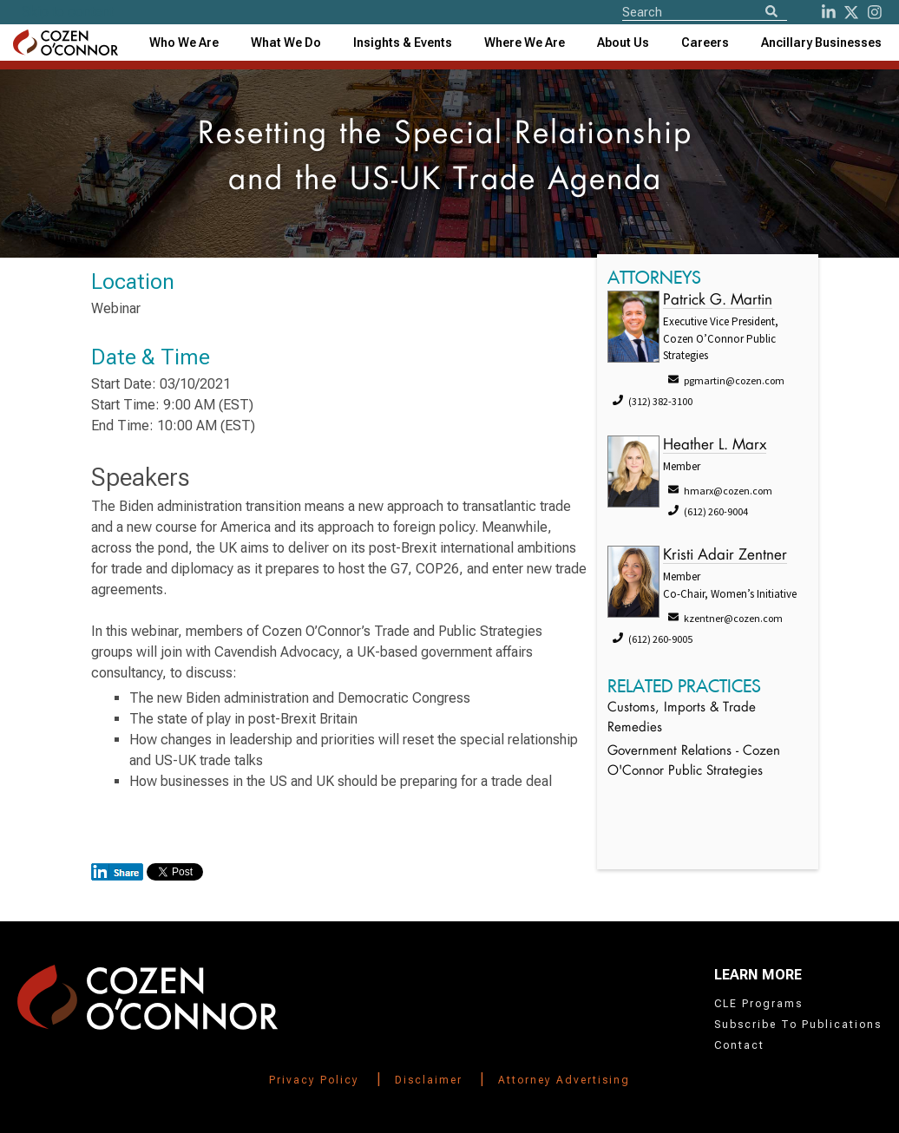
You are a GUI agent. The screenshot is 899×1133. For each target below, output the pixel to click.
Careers (705, 42)
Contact (739, 1045)
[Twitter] (851, 12)
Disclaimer (429, 1080)
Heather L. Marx (714, 445)
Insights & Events (402, 42)
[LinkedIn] (829, 12)
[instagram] (875, 12)
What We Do (286, 42)
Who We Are (184, 42)
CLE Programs (758, 1004)
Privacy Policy (314, 1080)
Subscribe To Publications (798, 1024)
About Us (623, 42)
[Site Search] (704, 11)
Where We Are (524, 42)
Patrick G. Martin (717, 300)
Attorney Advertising (564, 1080)
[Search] (771, 12)
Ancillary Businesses (821, 42)
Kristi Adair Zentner (725, 555)
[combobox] (402, 42)
